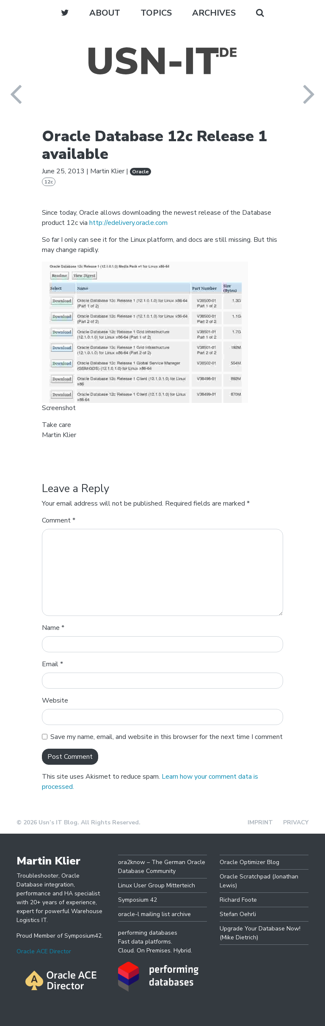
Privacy (295, 822)
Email (52, 664)
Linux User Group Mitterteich (156, 885)
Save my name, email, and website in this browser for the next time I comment (166, 736)
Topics (156, 13)
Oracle (140, 171)
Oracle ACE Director (44, 951)
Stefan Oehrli (238, 914)
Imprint (260, 822)
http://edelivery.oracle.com (128, 222)
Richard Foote (238, 900)
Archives (214, 13)
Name (53, 627)
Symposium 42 (137, 900)
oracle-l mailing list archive (154, 914)
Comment (58, 520)
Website (55, 700)
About (104, 13)
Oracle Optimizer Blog (249, 862)
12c (48, 181)
